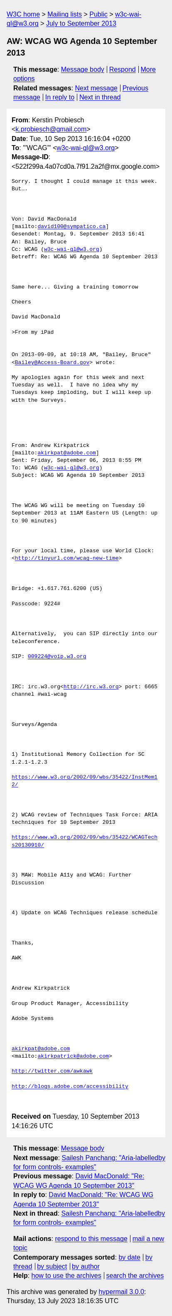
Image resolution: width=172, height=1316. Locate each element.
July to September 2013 (81, 23)
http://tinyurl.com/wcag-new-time (67, 558)
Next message (96, 88)
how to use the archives (66, 1275)
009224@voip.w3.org (57, 656)
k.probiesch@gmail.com (50, 129)
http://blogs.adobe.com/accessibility (70, 1086)
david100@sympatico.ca (71, 227)
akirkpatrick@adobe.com (73, 1056)
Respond (122, 69)
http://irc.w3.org (91, 687)
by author (86, 1266)
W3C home (23, 14)
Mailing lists (64, 14)
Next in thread (100, 97)
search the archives (135, 1275)
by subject (52, 1266)
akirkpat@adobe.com (66, 453)
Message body (82, 69)
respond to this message (91, 1238)
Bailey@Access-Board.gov (52, 363)
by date (129, 1257)
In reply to (59, 97)
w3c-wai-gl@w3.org (86, 147)
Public (98, 14)
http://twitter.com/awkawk (52, 1071)
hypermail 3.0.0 (121, 1291)
